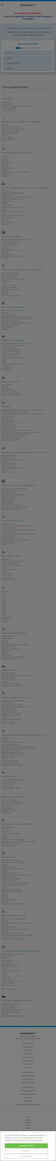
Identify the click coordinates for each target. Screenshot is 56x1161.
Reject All (26, 1151)
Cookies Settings (26, 1156)
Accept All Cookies (26, 1146)
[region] (28, 1146)
